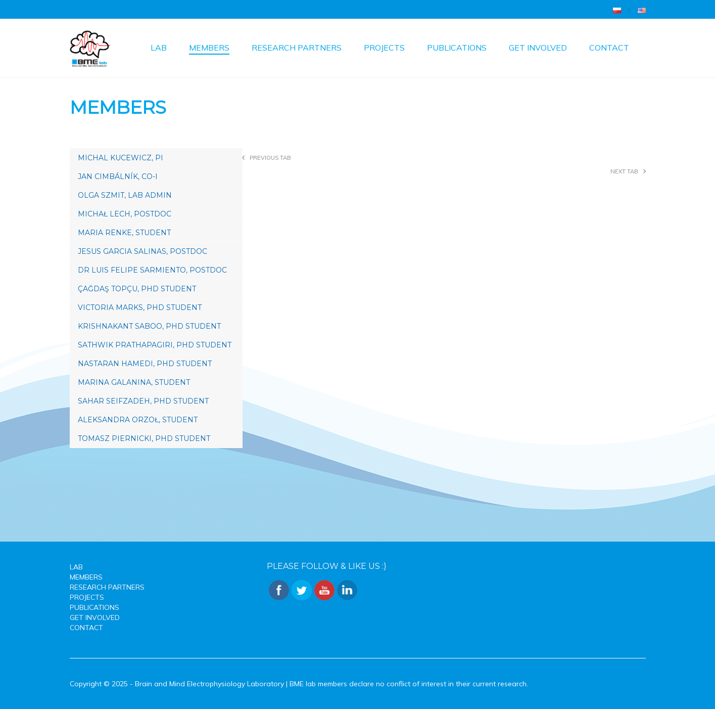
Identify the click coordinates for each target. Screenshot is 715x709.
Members (209, 47)
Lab (159, 47)
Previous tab (270, 157)
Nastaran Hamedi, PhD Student (145, 363)
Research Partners (297, 47)
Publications (457, 47)
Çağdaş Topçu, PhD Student (137, 288)
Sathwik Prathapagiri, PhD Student (154, 344)
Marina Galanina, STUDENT (134, 382)
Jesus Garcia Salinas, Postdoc (142, 251)
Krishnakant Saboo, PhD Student (149, 326)
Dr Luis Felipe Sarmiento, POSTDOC (152, 270)
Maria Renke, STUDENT (124, 232)
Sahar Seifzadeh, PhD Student (143, 401)
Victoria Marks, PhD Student (140, 307)
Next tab (624, 171)
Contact (609, 47)
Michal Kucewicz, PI (120, 157)
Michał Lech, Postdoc (124, 213)
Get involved (538, 47)
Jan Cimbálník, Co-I (118, 176)
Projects (384, 47)
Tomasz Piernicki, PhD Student (144, 438)
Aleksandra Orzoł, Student (138, 419)
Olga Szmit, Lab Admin (125, 195)
